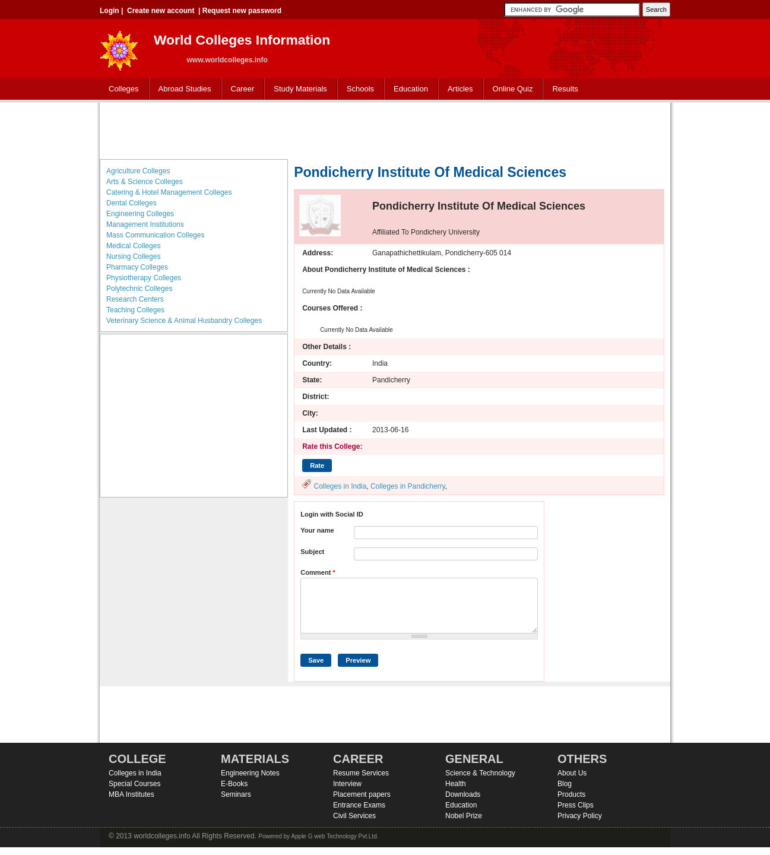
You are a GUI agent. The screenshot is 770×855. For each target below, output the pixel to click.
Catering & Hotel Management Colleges (169, 192)
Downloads (462, 794)
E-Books (234, 784)
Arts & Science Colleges (144, 182)
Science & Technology (480, 773)
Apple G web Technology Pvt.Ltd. (334, 836)
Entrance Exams (359, 805)
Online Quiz (513, 88)
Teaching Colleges (135, 310)
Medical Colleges (133, 246)
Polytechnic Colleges (139, 288)
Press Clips (575, 805)
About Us (572, 773)
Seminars (236, 794)
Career (240, 89)
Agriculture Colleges (138, 171)
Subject (312, 551)
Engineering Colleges (140, 214)
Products (571, 794)
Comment (317, 572)
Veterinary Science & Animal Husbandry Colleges (184, 320)
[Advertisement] (385, 129)
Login (109, 11)
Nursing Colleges (133, 256)
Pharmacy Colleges (137, 267)
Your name (317, 530)
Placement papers (362, 794)
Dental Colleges (131, 203)
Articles (460, 88)
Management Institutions (145, 224)
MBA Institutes (131, 794)
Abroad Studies (182, 89)
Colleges (121, 89)
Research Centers (135, 299)
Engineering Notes (250, 773)
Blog (564, 784)
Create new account (160, 11)
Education (408, 89)
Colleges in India (339, 486)
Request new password (241, 11)
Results (565, 88)
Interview (347, 784)
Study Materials (298, 89)
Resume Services (361, 773)
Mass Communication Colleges (155, 235)
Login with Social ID (331, 514)
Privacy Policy (579, 816)
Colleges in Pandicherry (407, 486)
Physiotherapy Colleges (143, 278)
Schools (358, 89)
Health (455, 784)
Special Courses (134, 784)
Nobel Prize (463, 816)
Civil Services (354, 816)
